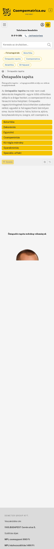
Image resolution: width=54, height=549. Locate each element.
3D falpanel (24, 65)
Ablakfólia (9, 65)
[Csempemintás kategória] (27, 137)
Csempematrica (33, 59)
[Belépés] (42, 24)
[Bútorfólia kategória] (27, 122)
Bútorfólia (28, 53)
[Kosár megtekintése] (48, 24)
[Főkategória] (3, 71)
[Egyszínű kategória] (27, 132)
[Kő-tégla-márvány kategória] (27, 142)
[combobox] (27, 45)
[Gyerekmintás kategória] (27, 148)
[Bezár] (50, 10)
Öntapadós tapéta (13, 59)
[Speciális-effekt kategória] (27, 153)
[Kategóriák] (4, 24)
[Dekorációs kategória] (27, 127)
